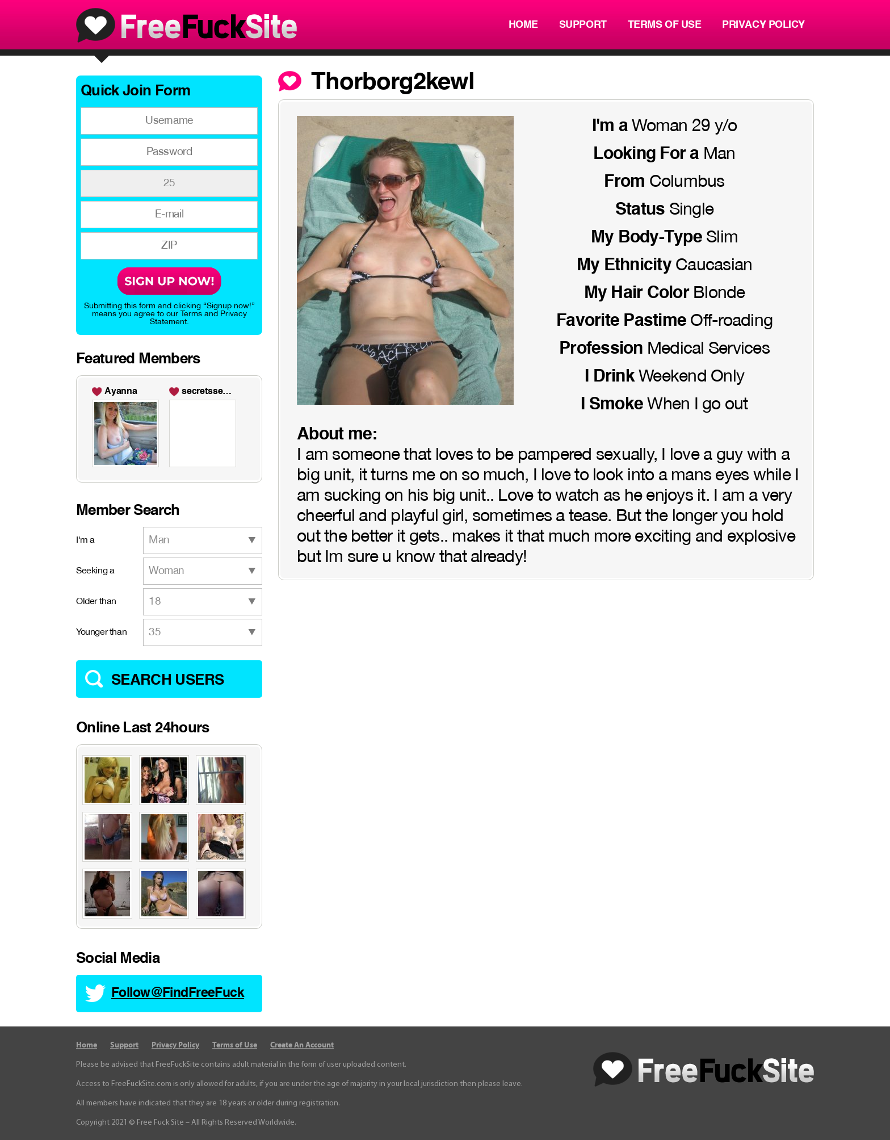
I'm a (85, 540)
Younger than (101, 632)
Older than (96, 602)
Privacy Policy (763, 25)
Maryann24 (127, 391)
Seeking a (95, 571)
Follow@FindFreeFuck (177, 993)
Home (523, 25)
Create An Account (302, 1045)
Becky (195, 391)
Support (583, 25)
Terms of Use (665, 25)
